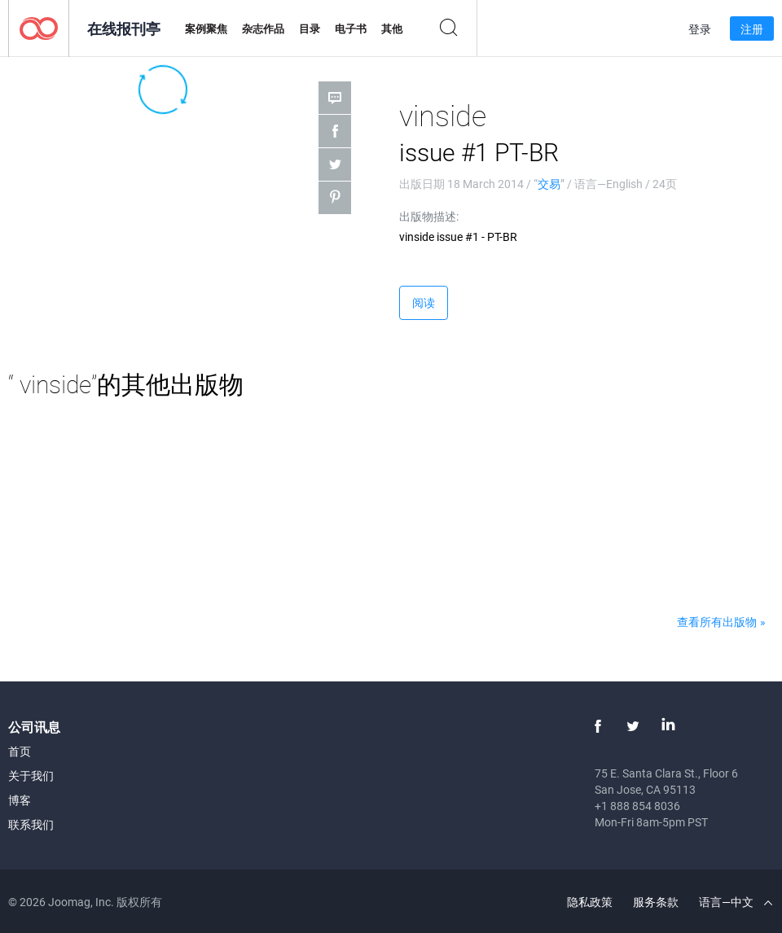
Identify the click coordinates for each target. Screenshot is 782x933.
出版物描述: (429, 216)
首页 (19, 751)
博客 (19, 800)
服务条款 (656, 901)
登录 (699, 29)
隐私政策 (590, 901)
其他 (391, 28)
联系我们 (31, 824)
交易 (549, 183)
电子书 (351, 28)
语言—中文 (735, 901)
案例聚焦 (206, 28)
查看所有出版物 (717, 621)
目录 (309, 28)
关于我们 (31, 775)
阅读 (423, 302)
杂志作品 (263, 28)
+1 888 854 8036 (637, 805)
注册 (751, 29)
